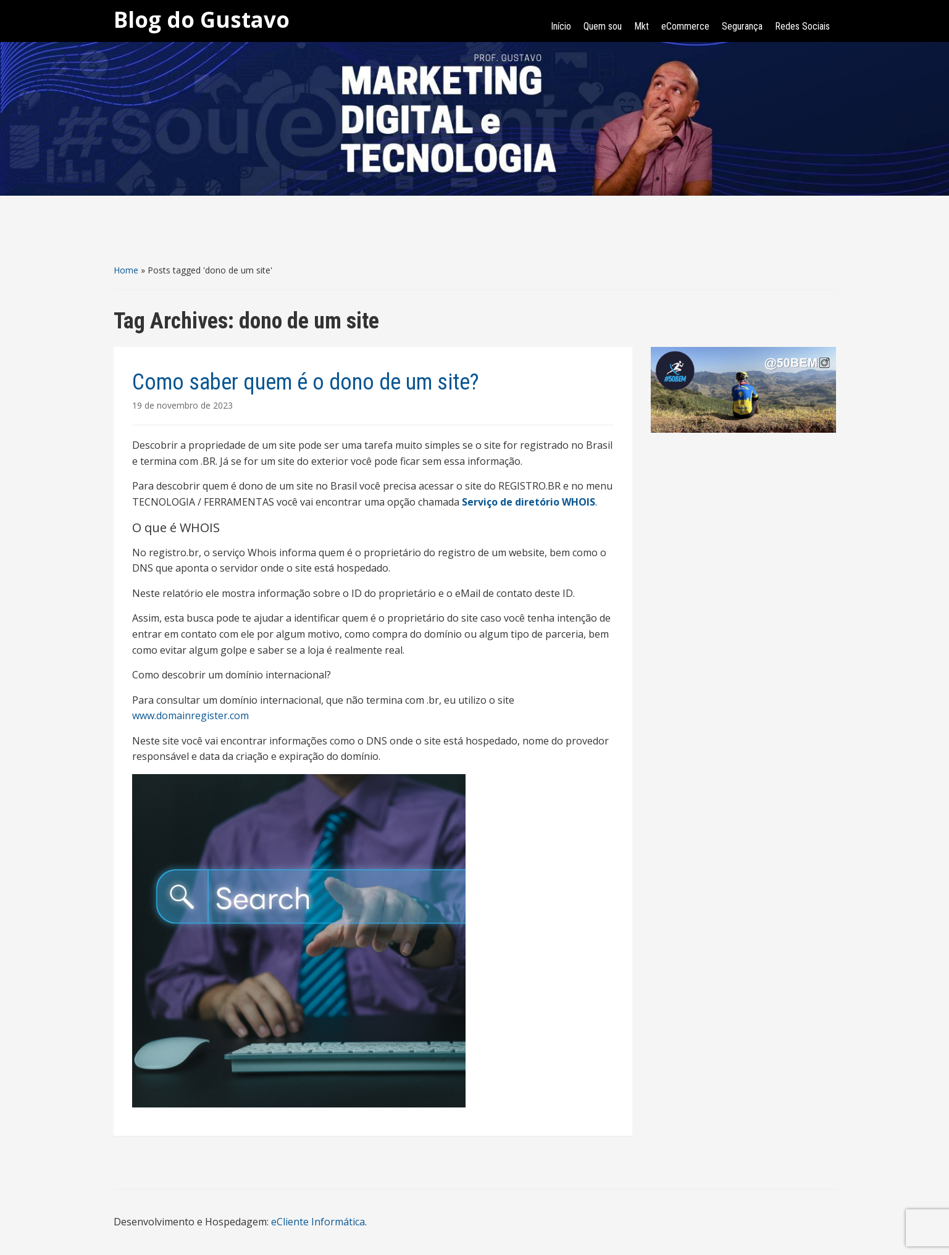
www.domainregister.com (190, 715)
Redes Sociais (802, 26)
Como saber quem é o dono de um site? (305, 382)
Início (561, 26)
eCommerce (685, 26)
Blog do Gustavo (202, 19)
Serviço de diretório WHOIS (528, 502)
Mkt (641, 26)
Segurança (742, 26)
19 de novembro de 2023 (182, 405)
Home (126, 270)
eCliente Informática (318, 1221)
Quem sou (602, 26)
